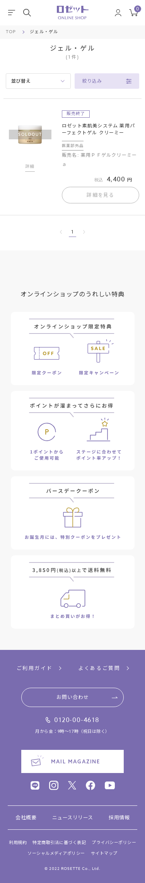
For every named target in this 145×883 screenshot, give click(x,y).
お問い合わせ (72, 697)
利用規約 (18, 842)
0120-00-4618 (76, 720)
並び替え (21, 81)
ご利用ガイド (35, 668)
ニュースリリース (72, 818)
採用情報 (119, 818)
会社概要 (25, 818)
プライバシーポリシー (114, 842)
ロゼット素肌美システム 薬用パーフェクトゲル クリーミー (98, 129)
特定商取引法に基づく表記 (59, 842)
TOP (11, 32)
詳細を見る (100, 194)
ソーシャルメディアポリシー (56, 853)
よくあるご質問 (99, 668)
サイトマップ (104, 853)
